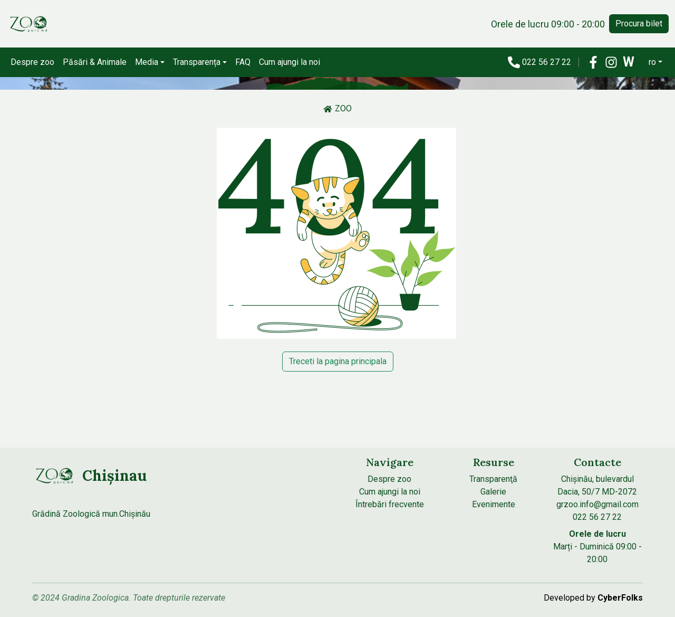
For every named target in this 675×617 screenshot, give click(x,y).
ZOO (337, 108)
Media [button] (146, 62)
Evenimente (493, 504)
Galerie (493, 492)
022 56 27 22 (547, 62)
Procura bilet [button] (638, 23)
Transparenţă (493, 479)
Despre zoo (32, 62)
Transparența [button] (196, 62)
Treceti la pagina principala (338, 361)
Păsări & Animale (95, 62)
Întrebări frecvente (389, 504)
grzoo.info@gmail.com (597, 504)
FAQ (242, 62)
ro (652, 62)
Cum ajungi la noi (289, 62)
